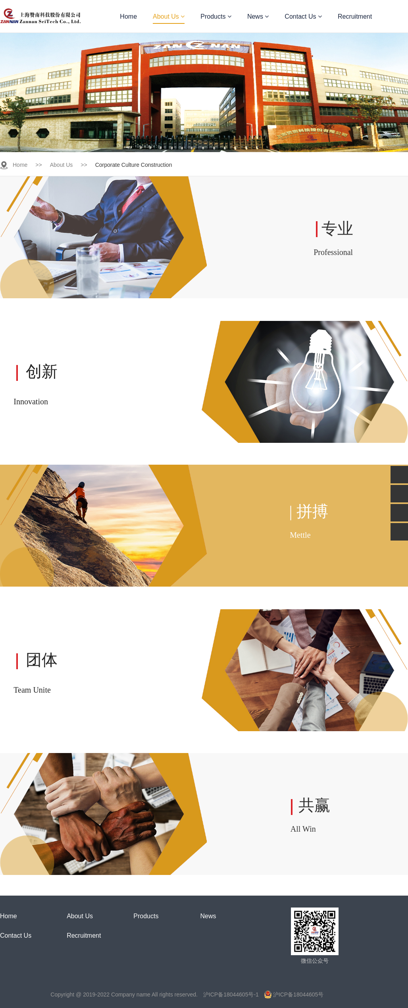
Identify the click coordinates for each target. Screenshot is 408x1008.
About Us (169, 16)
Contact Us (303, 16)
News (258, 16)
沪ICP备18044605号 (294, 994)
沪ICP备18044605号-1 (231, 994)
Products (215, 16)
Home (128, 16)
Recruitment (355, 16)
